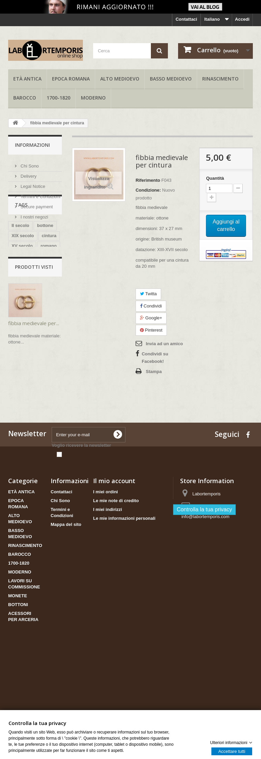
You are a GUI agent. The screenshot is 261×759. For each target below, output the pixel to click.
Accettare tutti (231, 751)
